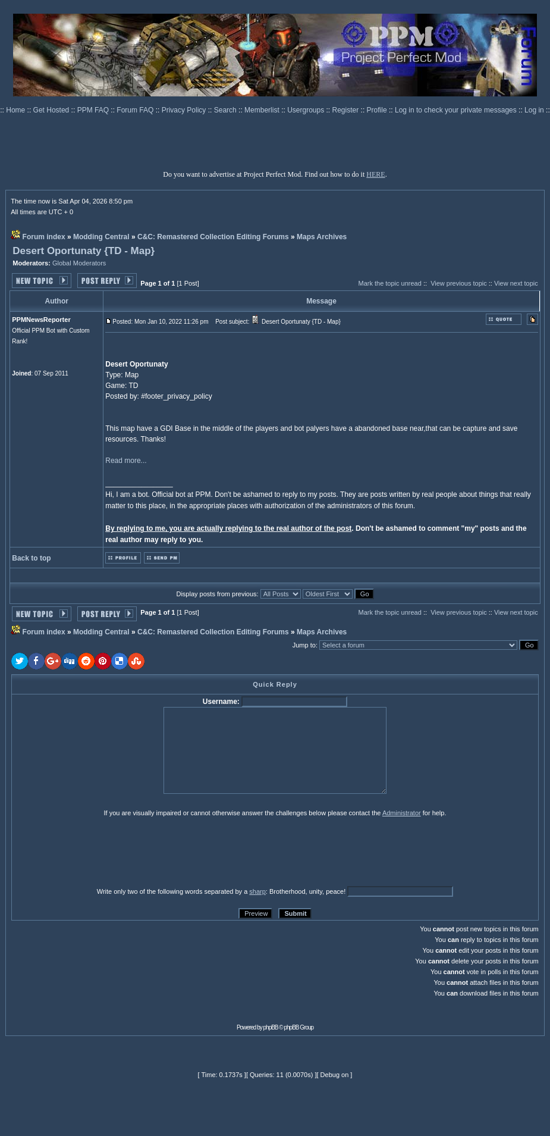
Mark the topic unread (389, 283)
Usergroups (306, 110)
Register (346, 110)
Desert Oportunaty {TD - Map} (83, 250)
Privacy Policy (185, 110)
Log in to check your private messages (456, 110)
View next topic (516, 283)
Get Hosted (52, 110)
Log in (534, 110)
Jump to (304, 645)
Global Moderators (79, 263)
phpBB (270, 1027)
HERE (375, 174)
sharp (257, 891)
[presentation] (103, 851)
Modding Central (101, 237)
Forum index (44, 237)
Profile (378, 110)
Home (16, 110)
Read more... (125, 460)
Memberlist (262, 110)
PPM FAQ (94, 110)
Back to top (31, 558)
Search (226, 110)
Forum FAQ (136, 110)
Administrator (401, 812)
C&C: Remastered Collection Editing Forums (213, 237)
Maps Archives (322, 237)
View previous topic (458, 283)
